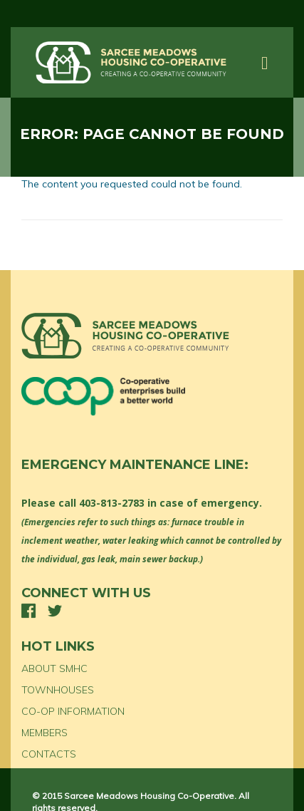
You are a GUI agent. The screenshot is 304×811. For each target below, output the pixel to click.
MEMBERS (44, 732)
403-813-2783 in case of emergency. (170, 503)
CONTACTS (48, 754)
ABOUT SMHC (54, 668)
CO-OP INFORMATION (73, 711)
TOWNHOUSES (57, 689)
